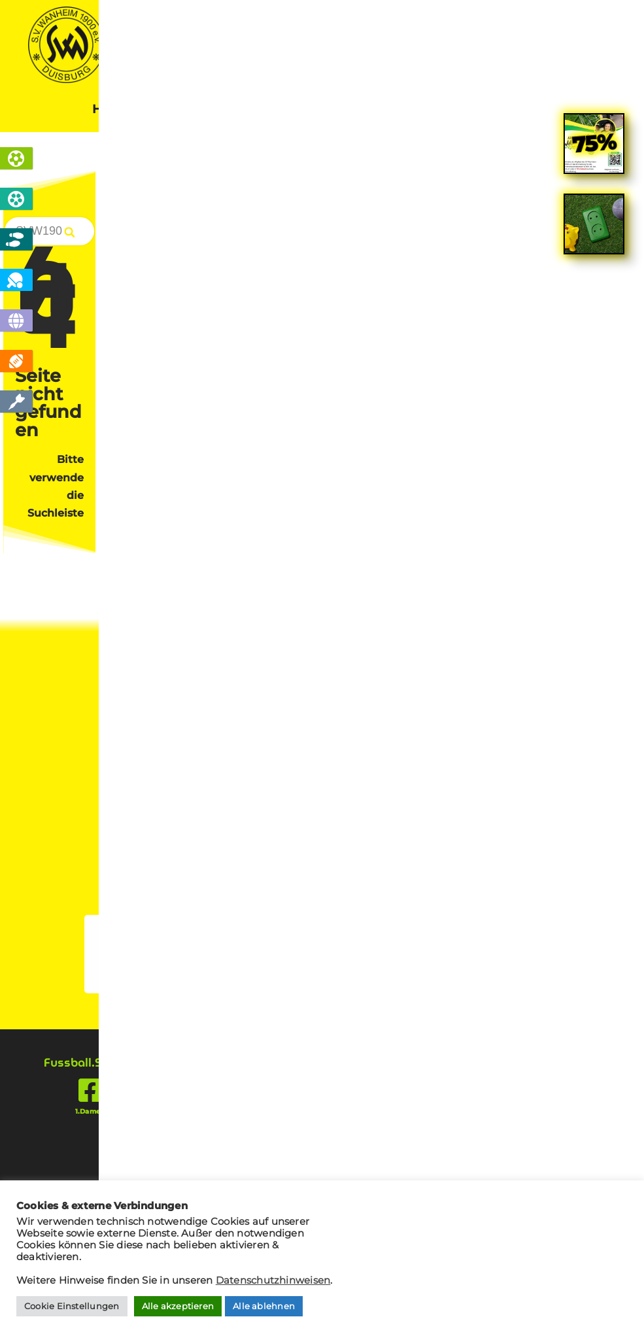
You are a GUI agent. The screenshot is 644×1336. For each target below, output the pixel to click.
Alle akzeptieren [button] (178, 1306)
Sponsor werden (322, 569)
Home (110, 110)
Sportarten (196, 110)
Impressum (158, 698)
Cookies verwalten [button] (168, 729)
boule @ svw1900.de (508, 847)
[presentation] (531, 982)
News (280, 110)
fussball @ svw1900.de (503, 800)
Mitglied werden (226, 549)
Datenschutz (162, 678)
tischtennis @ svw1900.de (495, 816)
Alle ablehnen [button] (264, 1306)
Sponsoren (436, 110)
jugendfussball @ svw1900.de (486, 831)
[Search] (591, 233)
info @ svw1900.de (512, 785)
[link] (594, 441)
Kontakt (527, 110)
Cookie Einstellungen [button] (72, 1306)
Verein (350, 110)
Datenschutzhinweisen (273, 1280)
